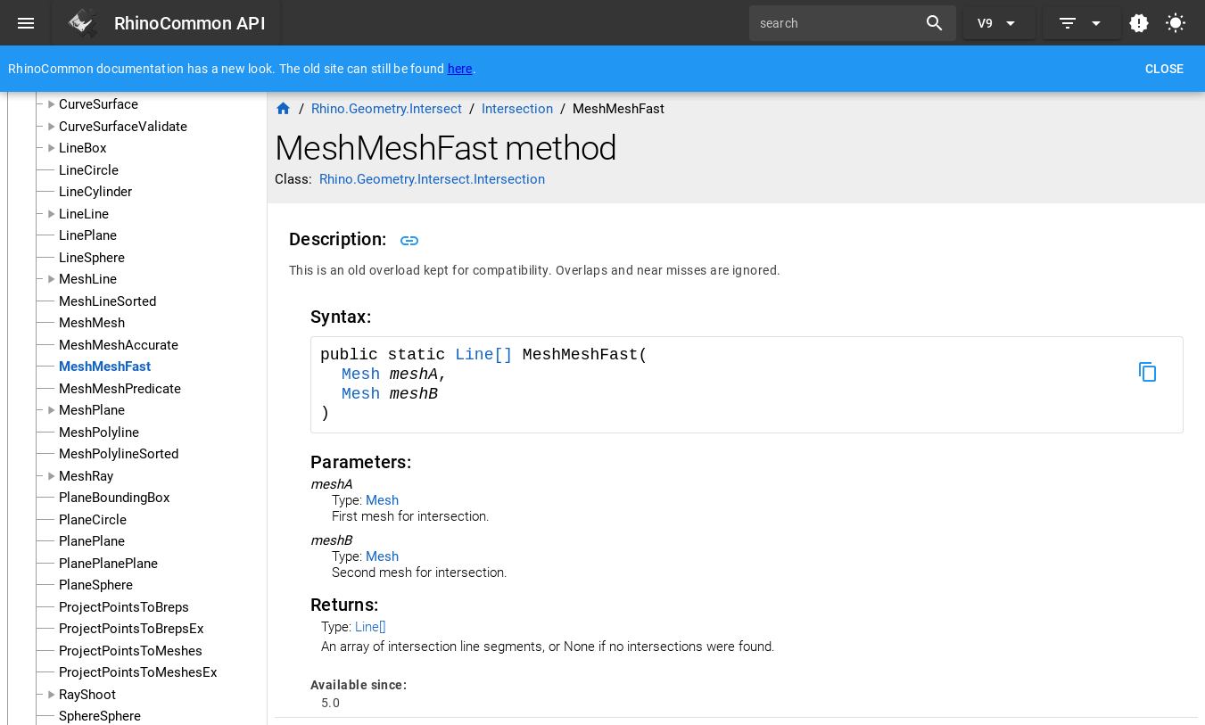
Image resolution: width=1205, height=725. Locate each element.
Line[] (489, 355)
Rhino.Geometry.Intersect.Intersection (432, 179)
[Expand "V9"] (999, 23)
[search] (839, 23)
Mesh (366, 374)
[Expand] (1082, 23)
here (460, 69)
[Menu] (26, 23)
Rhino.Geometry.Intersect (386, 109)
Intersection (517, 109)
